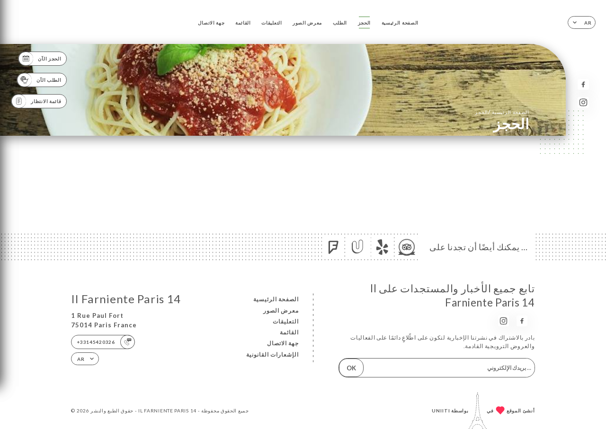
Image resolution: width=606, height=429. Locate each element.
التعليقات (271, 23)
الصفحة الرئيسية (400, 23)
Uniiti (441, 410)
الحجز (364, 23)
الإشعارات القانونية (272, 354)
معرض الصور (307, 23)
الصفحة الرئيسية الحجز (502, 112)
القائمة (243, 23)
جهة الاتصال (211, 23)
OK (351, 368)
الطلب (340, 23)
